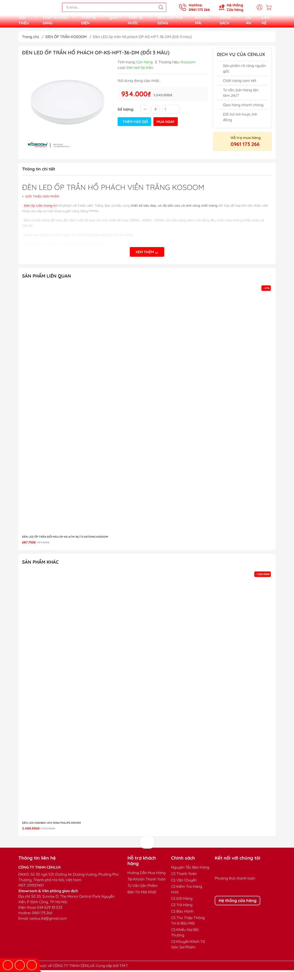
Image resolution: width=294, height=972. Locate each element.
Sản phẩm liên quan (46, 278)
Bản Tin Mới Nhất (141, 893)
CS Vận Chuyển (184, 882)
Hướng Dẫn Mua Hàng (146, 874)
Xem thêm (147, 254)
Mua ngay (165, 123)
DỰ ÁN (248, 21)
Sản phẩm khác (40, 564)
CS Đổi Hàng (181, 900)
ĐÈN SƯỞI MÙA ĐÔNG (170, 21)
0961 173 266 (245, 146)
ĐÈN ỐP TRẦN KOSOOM (66, 38)
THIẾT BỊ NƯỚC (141, 21)
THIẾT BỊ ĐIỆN (93, 21)
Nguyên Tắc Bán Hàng (190, 869)
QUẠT (116, 19)
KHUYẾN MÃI (202, 21)
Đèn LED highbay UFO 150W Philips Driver (51, 824)
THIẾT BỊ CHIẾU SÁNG (60, 21)
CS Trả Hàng (181, 906)
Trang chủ (30, 38)
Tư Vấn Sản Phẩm (142, 887)
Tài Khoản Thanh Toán (146, 881)
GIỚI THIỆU (28, 21)
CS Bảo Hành (182, 913)
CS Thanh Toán (184, 875)
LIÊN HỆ (265, 21)
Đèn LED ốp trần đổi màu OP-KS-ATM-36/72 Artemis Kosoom (65, 538)
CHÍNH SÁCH (231, 21)
